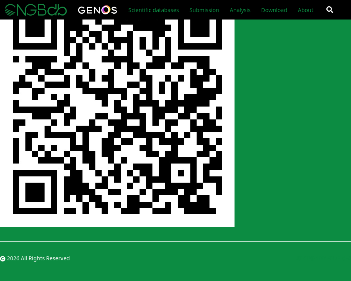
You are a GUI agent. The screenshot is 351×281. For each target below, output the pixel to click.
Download (274, 10)
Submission (204, 10)
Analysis (240, 10)
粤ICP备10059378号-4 (323, 258)
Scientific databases (154, 10)
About (305, 10)
